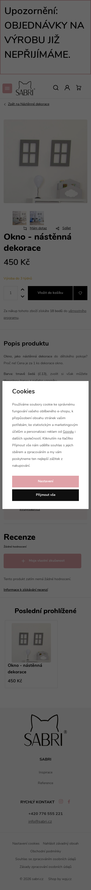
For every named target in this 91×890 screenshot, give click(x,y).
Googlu (68, 432)
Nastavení (45, 481)
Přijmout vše (45, 495)
